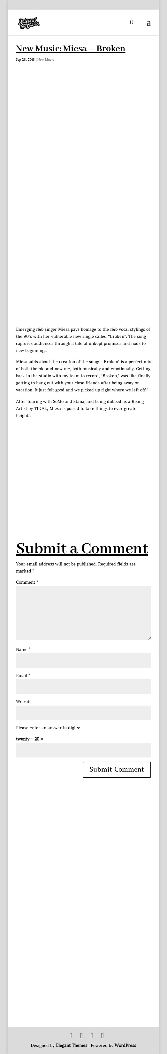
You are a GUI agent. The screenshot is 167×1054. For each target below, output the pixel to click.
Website (24, 701)
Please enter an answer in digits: (48, 728)
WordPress (125, 1045)
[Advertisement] (91, 464)
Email (23, 675)
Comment (27, 582)
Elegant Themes (71, 1045)
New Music (45, 59)
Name (23, 649)
